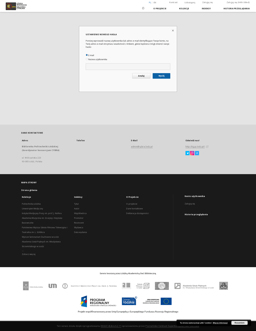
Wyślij (161, 76)
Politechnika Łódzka (31, 203)
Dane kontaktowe (134, 208)
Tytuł (76, 203)
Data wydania (80, 232)
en (155, 2)
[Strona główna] (143, 6)
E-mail (90, 55)
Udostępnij (189, 2)
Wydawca (78, 227)
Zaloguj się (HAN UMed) (238, 2)
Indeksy (206, 8)
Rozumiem (240, 323)
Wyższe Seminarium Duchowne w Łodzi (40, 237)
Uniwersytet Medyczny (32, 208)
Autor (77, 208)
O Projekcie (159, 8)
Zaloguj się (207, 2)
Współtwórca (80, 213)
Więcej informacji (220, 323)
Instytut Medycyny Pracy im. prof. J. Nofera (42, 213)
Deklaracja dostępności (137, 213)
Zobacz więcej (28, 254)
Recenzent (79, 222)
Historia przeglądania (237, 8)
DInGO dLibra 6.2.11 (111, 326)
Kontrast (173, 2)
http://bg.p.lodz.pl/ (195, 146)
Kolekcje (184, 8)
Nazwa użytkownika (96, 59)
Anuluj (141, 76)
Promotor (78, 218)
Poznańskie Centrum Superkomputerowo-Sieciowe (172, 326)
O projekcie (131, 203)
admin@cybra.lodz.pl (142, 146)
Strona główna (29, 190)
